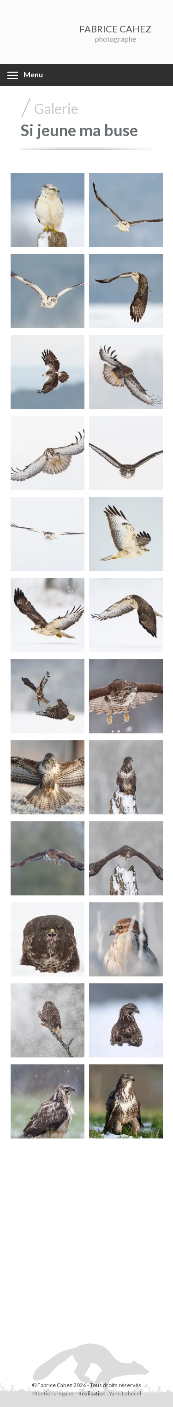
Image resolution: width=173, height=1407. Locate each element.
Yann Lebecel (125, 1393)
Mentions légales (53, 1393)
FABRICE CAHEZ (115, 28)
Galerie (56, 108)
